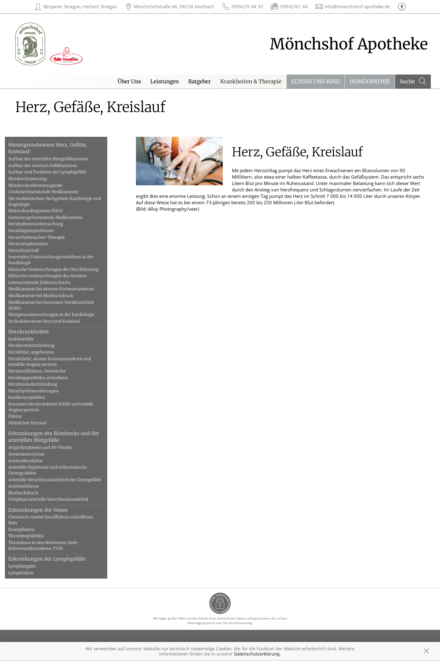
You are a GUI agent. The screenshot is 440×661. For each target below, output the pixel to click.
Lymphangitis (30, 566)
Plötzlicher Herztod (35, 423)
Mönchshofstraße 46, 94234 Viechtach (174, 6)
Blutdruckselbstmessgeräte (43, 185)
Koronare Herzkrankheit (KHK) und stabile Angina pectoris (58, 406)
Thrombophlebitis (34, 536)
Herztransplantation (36, 243)
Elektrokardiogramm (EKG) (43, 210)
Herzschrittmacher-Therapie (44, 237)
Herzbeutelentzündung (39, 345)
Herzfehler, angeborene (39, 352)
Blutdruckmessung (35, 178)
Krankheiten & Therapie (250, 81)
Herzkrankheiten (36, 332)
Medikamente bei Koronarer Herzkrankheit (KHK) (59, 305)
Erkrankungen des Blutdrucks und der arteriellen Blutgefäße (61, 436)
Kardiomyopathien (34, 397)
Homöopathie (370, 81)
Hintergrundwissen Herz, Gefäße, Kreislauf (55, 148)
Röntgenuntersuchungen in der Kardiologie (59, 314)
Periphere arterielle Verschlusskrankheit (56, 499)
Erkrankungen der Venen (46, 510)
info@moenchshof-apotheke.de (357, 6)
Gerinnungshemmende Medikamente (53, 217)
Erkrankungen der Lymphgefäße (55, 559)
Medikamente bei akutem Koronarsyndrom (59, 289)
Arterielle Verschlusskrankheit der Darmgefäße (62, 479)
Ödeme (23, 416)
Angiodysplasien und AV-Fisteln (48, 447)
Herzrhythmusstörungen (41, 391)
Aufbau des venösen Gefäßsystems (51, 165)
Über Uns (129, 81)
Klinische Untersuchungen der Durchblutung (61, 269)
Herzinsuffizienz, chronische (45, 371)
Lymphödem (28, 573)
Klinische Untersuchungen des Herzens (55, 275)
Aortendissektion (33, 460)
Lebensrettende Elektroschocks (47, 282)
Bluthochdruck (31, 493)
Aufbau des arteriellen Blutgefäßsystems (56, 159)
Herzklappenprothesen (39, 230)
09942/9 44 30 (247, 6)
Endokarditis (29, 339)
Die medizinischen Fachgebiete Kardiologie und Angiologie (62, 201)
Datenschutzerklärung (257, 654)
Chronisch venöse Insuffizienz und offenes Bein (59, 519)
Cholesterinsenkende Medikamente (51, 191)
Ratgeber (199, 81)
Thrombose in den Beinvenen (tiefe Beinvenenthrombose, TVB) (51, 545)
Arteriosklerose (31, 486)
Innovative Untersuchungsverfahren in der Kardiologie (59, 259)
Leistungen (164, 81)
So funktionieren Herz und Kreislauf (52, 321)
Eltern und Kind (315, 81)
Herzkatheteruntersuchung (44, 224)
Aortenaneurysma (34, 454)
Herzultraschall (31, 250)
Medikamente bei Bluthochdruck (49, 295)
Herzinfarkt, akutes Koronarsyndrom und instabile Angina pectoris (57, 361)
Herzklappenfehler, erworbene (46, 377)
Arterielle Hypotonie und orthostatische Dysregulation (55, 470)
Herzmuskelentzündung (40, 384)
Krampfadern (29, 529)
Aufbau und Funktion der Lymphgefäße (55, 172)
